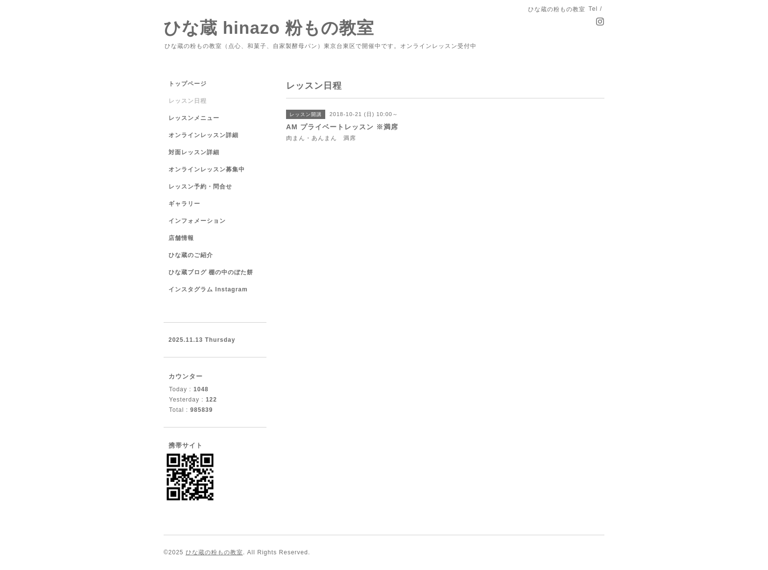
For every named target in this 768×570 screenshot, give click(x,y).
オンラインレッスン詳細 (203, 135)
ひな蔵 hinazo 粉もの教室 (269, 27)
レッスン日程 (187, 100)
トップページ (187, 83)
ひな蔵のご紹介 (190, 255)
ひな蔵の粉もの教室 (214, 552)
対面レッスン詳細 (193, 152)
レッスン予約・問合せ (200, 186)
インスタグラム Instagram (208, 289)
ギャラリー (184, 203)
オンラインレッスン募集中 (206, 169)
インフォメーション (197, 220)
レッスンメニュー (193, 118)
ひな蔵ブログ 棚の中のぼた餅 (210, 272)
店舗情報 (181, 238)
